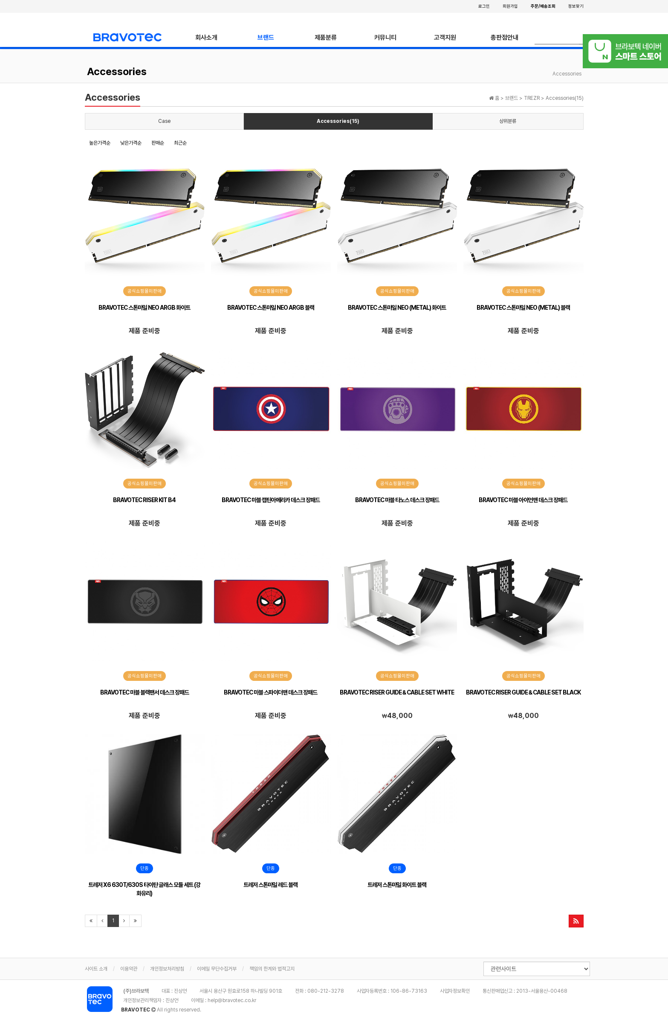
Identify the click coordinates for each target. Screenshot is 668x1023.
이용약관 (128, 969)
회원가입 (510, 6)
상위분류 (507, 121)
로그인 (484, 6)
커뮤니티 (385, 37)
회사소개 (206, 37)
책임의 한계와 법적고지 (272, 969)
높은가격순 (99, 143)
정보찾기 (576, 6)
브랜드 (265, 37)
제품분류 (326, 37)
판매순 (157, 143)
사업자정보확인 (455, 991)
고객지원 (445, 37)
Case (164, 121)
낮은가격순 (131, 143)
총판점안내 (504, 37)
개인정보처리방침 (167, 969)
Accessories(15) (338, 121)
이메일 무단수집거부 (217, 969)
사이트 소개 (96, 969)
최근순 (180, 143)
